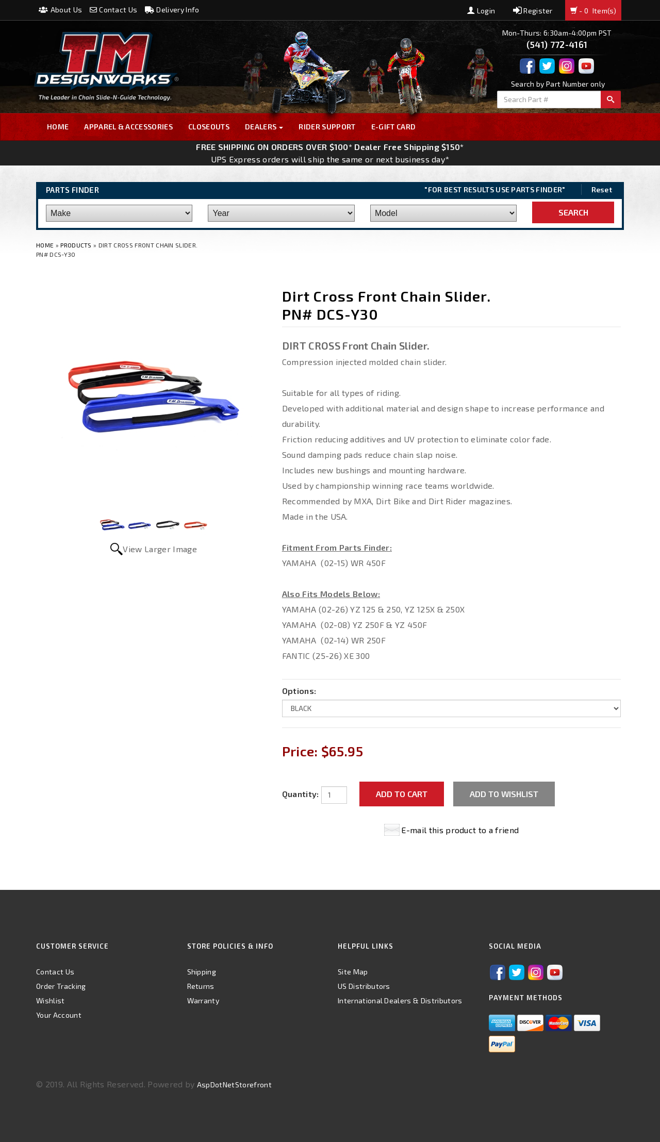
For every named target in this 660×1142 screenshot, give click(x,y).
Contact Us (114, 9)
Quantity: (300, 794)
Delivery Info (172, 9)
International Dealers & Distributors (400, 1000)
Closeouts (208, 126)
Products (76, 245)
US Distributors (364, 986)
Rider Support (327, 126)
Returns (200, 986)
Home (58, 126)
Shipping (202, 971)
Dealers (264, 126)
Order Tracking (61, 986)
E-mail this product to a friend (460, 830)
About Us (60, 9)
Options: (299, 691)
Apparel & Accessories (128, 126)
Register (533, 10)
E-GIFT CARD (393, 126)
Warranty (203, 1000)
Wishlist (50, 1000)
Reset (602, 189)
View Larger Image (159, 549)
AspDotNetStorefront (234, 1084)
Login (481, 10)
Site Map (353, 971)
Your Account (58, 1015)
